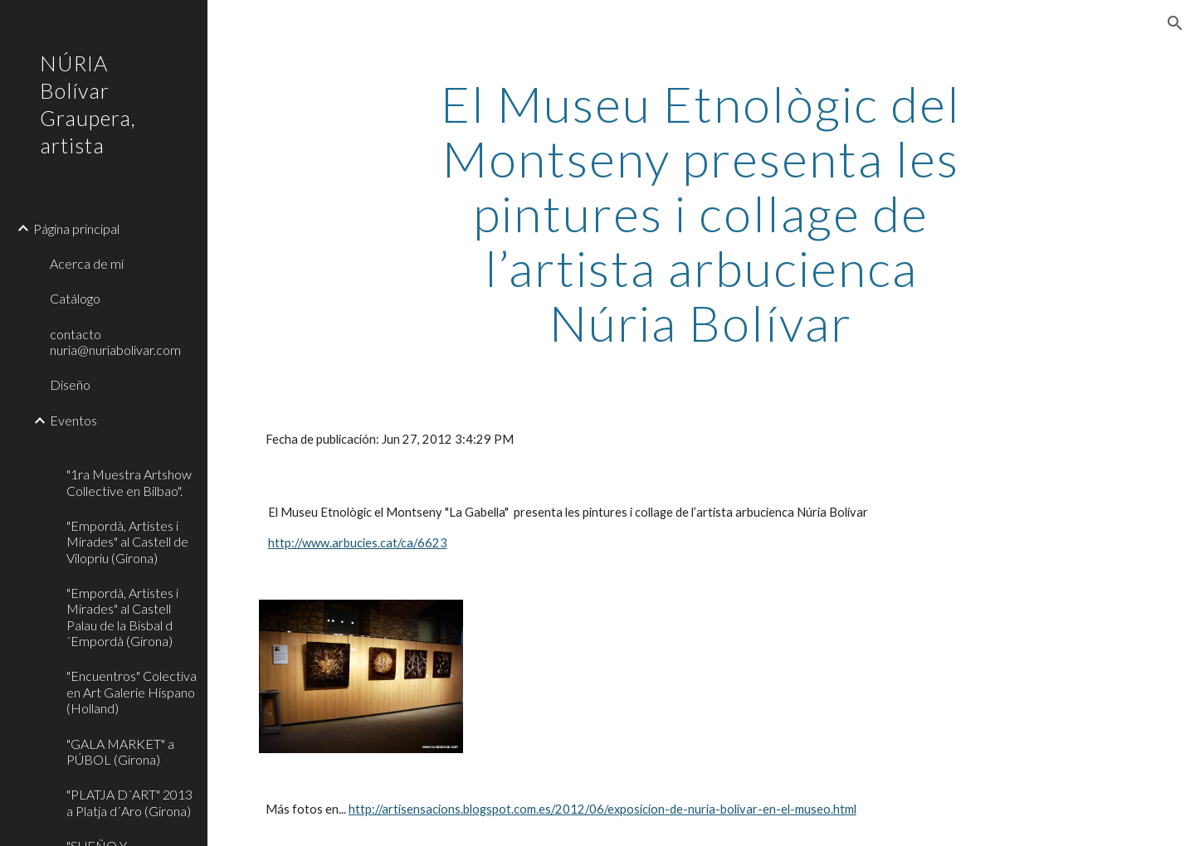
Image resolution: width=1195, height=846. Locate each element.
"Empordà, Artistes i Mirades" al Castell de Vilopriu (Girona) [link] (127, 542)
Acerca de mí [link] (87, 263)
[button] (1175, 23)
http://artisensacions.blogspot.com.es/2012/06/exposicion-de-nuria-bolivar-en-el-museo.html (602, 809)
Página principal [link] (76, 228)
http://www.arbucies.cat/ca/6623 (357, 543)
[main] (701, 213)
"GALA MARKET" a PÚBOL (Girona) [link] (120, 751)
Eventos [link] (73, 420)
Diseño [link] (70, 384)
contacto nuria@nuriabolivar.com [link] (115, 341)
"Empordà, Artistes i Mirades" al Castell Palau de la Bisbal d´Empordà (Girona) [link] (122, 617)
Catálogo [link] (75, 298)
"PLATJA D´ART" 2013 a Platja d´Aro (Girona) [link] (129, 802)
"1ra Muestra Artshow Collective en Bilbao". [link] (129, 482)
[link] (130, 447)
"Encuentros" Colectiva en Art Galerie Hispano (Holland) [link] (131, 692)
